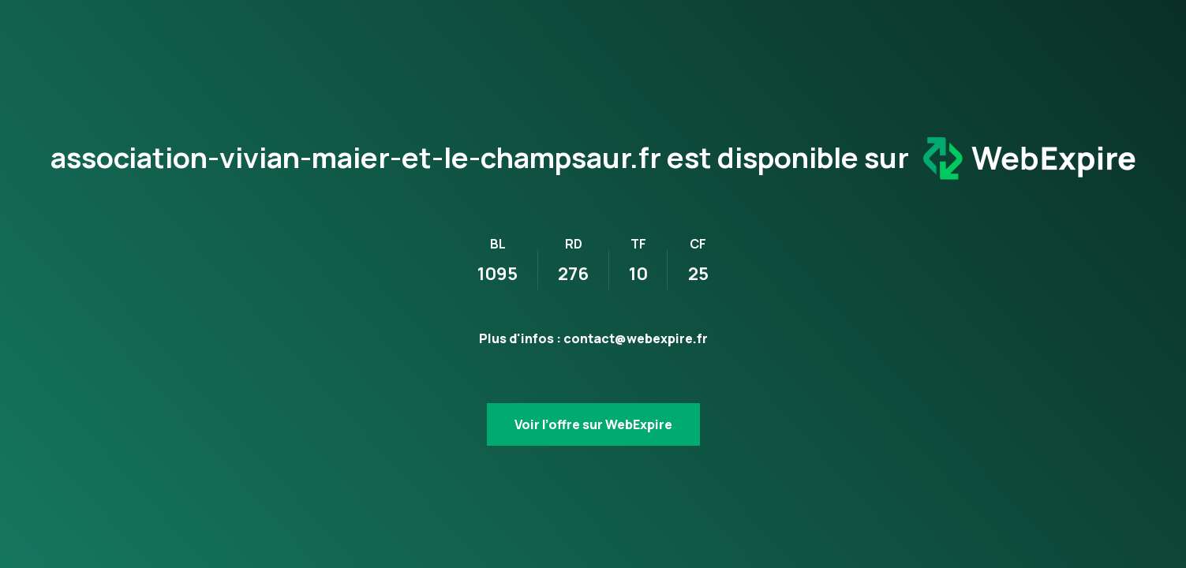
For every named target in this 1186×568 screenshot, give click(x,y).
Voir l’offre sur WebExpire (593, 424)
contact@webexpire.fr (635, 338)
